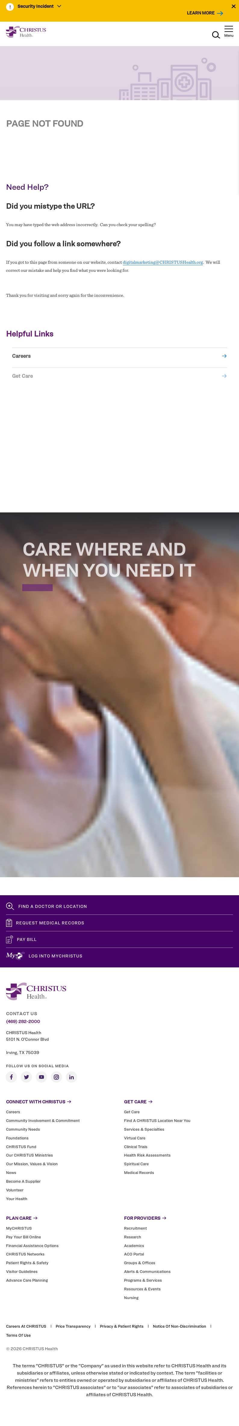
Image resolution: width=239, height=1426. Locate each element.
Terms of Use (18, 1335)
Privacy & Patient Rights (122, 1326)
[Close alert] (233, 6)
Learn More (201, 12)
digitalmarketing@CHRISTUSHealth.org (163, 262)
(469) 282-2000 (23, 1021)
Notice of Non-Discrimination (179, 1326)
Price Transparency (73, 1326)
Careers (21, 363)
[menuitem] (39, 7)
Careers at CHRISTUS (26, 1326)
